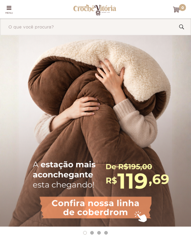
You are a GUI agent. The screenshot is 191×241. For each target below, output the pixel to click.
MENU (9, 9)
